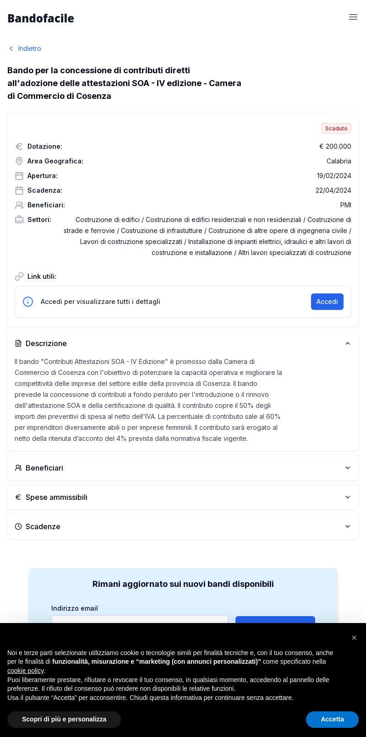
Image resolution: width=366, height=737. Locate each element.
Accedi (327, 301)
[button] (354, 637)
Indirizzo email (74, 608)
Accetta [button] (332, 719)
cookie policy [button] (25, 670)
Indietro (24, 48)
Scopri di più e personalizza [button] (64, 719)
